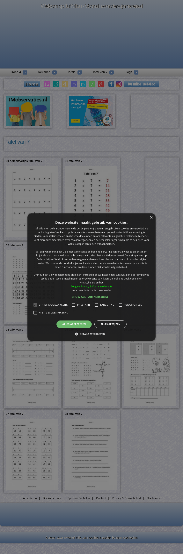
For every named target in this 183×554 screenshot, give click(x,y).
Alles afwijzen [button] (110, 324)
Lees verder (104, 290)
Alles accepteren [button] (74, 324)
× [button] (151, 217)
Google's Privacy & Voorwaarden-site (91, 286)
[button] (91, 297)
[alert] (91, 277)
